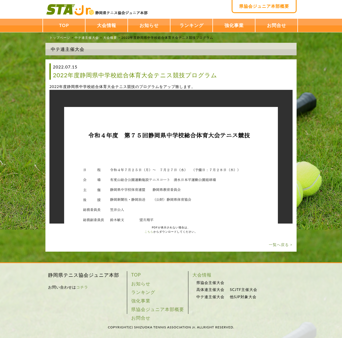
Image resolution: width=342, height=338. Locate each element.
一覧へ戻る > (281, 244)
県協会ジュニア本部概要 (264, 6)
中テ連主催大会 (87, 38)
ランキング (192, 25)
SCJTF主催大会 (243, 289)
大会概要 (110, 38)
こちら (149, 231)
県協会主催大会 (210, 283)
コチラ (82, 287)
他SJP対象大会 (243, 297)
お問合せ (276, 25)
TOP (64, 25)
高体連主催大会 (210, 289)
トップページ (59, 38)
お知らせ (149, 25)
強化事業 (234, 25)
